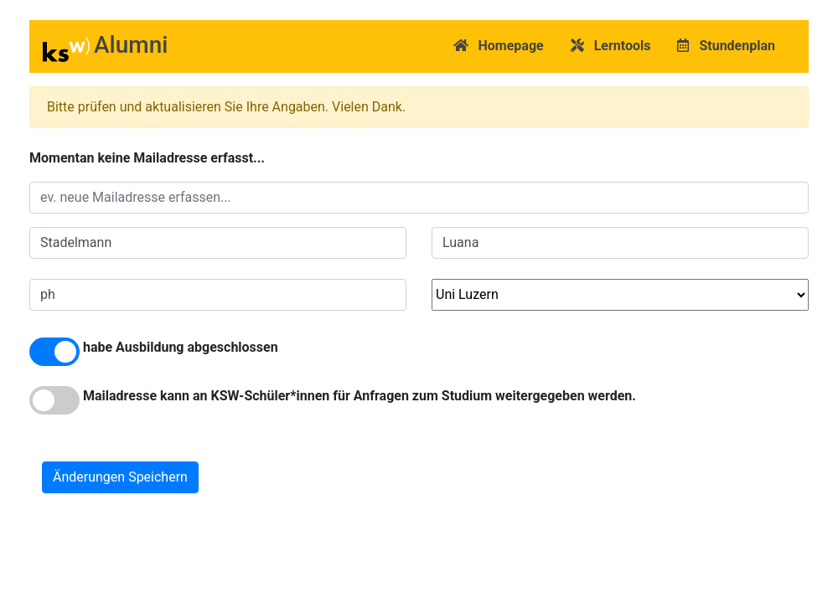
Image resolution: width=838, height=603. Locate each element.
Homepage (498, 46)
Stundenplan (726, 46)
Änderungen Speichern (120, 477)
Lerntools (611, 46)
